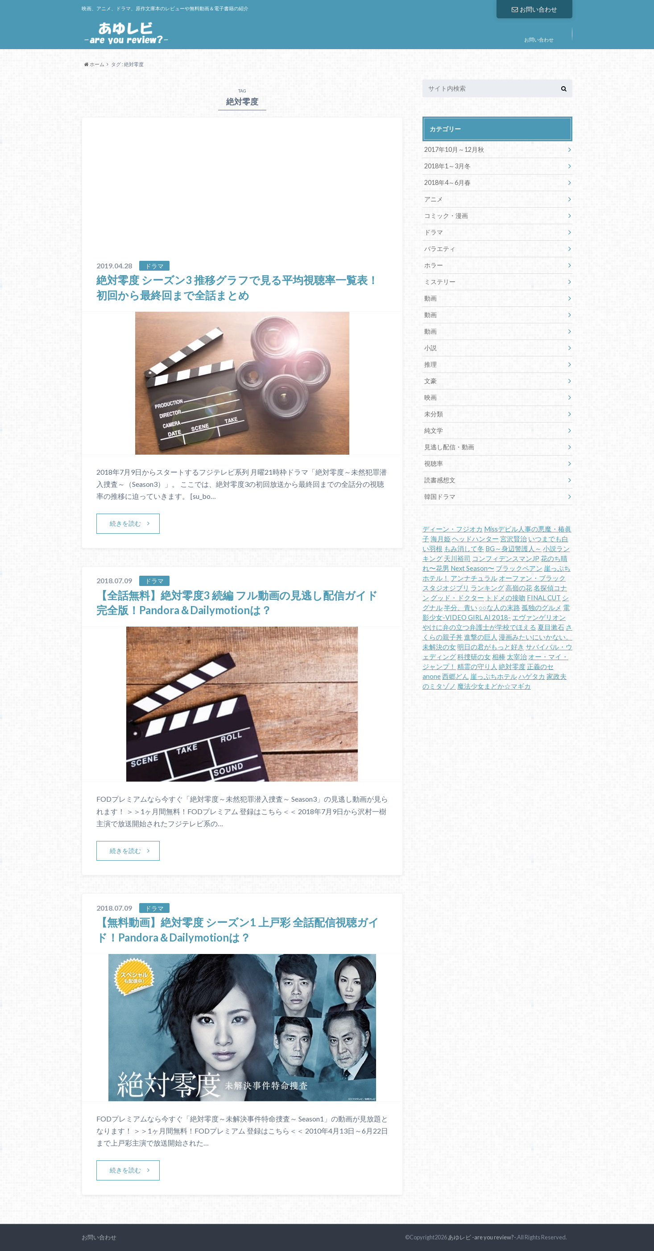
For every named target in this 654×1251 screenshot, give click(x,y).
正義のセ (540, 666)
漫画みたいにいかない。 (535, 637)
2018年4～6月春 (447, 182)
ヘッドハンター (475, 539)
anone (431, 676)
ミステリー (439, 281)
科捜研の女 (474, 657)
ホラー (433, 265)
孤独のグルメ (542, 607)
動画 (430, 298)
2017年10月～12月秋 (454, 149)
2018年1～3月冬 (447, 166)
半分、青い (460, 607)
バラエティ (439, 248)
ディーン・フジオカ (452, 529)
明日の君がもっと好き (490, 647)
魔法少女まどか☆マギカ (494, 686)
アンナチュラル (474, 578)
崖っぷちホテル (493, 676)
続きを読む (125, 523)
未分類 (433, 414)
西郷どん (455, 676)
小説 (430, 347)
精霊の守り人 (477, 666)
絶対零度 (512, 666)
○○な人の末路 (499, 607)
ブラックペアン (519, 568)
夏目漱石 (551, 627)
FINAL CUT (544, 598)
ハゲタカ (531, 676)
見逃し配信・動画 (449, 447)
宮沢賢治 (513, 539)
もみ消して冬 (464, 548)
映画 (430, 397)
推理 (430, 364)
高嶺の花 (518, 588)
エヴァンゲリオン (539, 617)
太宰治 (517, 657)
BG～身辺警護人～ (513, 548)
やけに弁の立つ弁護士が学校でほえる (479, 627)
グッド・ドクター (457, 598)
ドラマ (433, 232)
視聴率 (433, 463)
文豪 (430, 381)
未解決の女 (439, 647)
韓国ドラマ (439, 496)
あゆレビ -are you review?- (482, 1237)
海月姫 (440, 539)
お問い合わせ (534, 9)
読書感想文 (439, 480)
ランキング (487, 588)
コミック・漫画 (446, 215)
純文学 (433, 430)
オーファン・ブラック (532, 578)
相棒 (498, 657)
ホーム (94, 64)
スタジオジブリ (445, 588)
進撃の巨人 (480, 637)
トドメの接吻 (505, 598)
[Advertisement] (242, 193)
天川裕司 (457, 558)
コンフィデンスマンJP (505, 558)
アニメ (433, 199)
